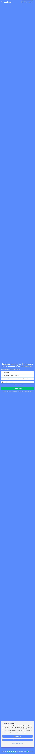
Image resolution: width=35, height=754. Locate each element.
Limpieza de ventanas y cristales (10, 375)
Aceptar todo (17, 736)
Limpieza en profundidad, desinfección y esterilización (15, 378)
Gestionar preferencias (17, 743)
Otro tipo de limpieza (7, 382)
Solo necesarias (17, 740)
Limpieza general (6, 372)
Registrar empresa (27, 2)
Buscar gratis (17, 388)
